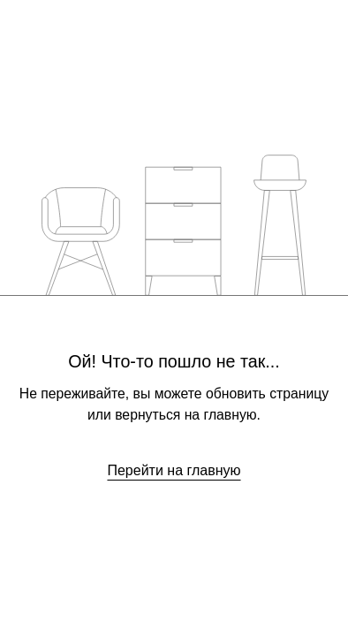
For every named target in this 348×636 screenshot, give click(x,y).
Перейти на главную (173, 470)
